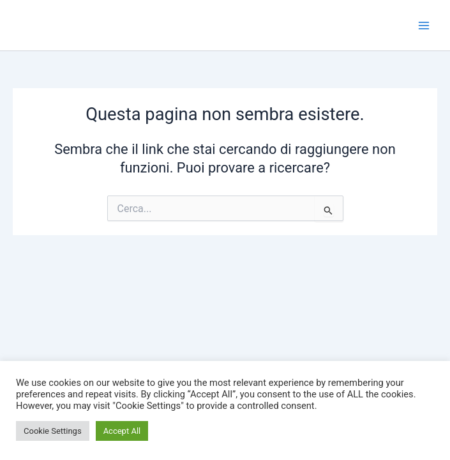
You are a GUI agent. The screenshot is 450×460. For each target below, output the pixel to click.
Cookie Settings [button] (53, 431)
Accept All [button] (122, 431)
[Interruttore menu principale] (423, 25)
